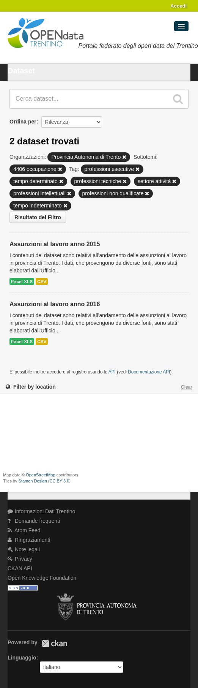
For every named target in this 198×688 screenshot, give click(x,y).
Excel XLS (22, 281)
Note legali (24, 549)
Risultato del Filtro (37, 217)
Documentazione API (149, 372)
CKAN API (20, 568)
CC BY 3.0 (59, 481)
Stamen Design (33, 481)
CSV (41, 281)
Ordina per (22, 122)
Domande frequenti (34, 521)
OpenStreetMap (40, 475)
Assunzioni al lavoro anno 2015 (54, 244)
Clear (186, 387)
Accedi (178, 6)
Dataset (21, 70)
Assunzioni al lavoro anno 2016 (54, 304)
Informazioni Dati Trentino (41, 511)
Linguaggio (22, 658)
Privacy (20, 559)
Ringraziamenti (29, 540)
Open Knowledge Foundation (42, 578)
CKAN (54, 643)
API (112, 372)
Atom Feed (24, 530)
